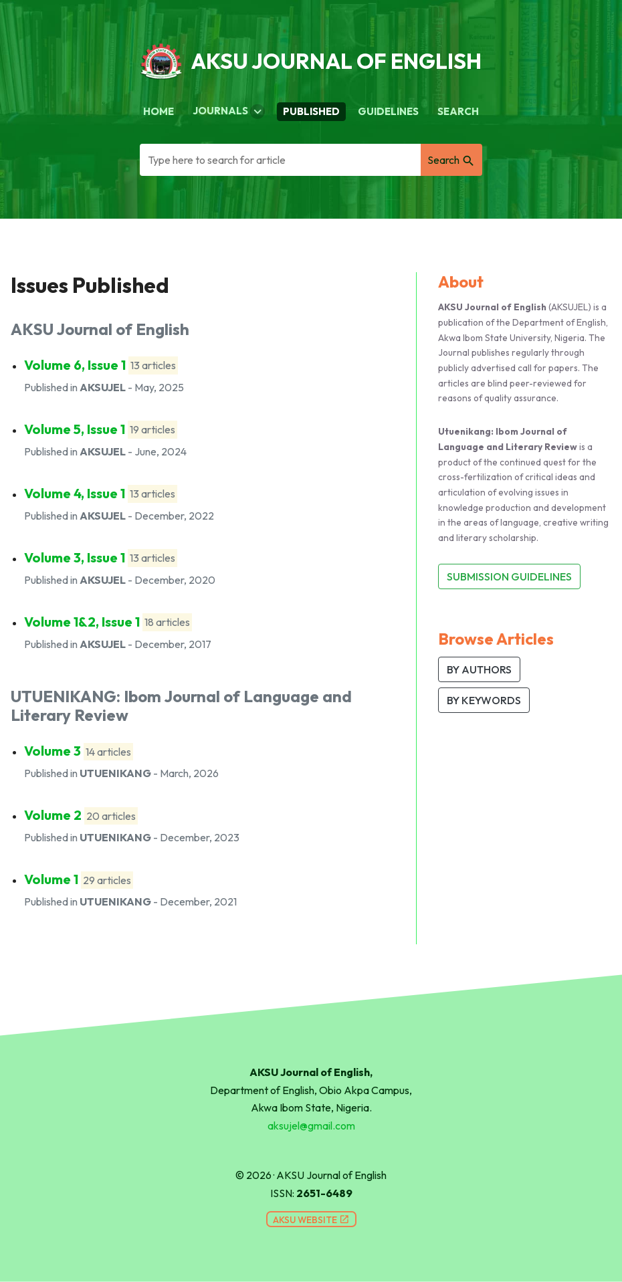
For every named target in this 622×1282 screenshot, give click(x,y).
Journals (229, 111)
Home (158, 111)
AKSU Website (311, 1220)
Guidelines (388, 111)
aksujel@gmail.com (311, 1125)
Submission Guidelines (509, 576)
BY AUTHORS (479, 669)
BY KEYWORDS (484, 700)
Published (311, 111)
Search (458, 111)
